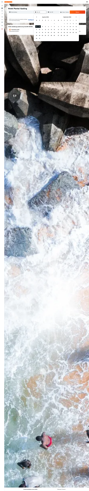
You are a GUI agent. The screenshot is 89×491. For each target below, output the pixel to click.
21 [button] (51, 32)
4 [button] (42, 26)
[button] (2, 2)
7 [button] (51, 26)
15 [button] (54, 29)
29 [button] (54, 35)
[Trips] (2, 25)
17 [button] (39, 32)
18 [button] (42, 32)
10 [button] (39, 29)
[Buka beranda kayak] (8, 2)
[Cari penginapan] (2, 8)
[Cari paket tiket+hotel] (2, 13)
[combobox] (22, 12)
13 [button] (48, 29)
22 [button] (54, 32)
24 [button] (39, 35)
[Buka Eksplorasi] (2, 17)
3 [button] (39, 26)
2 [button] (36, 26)
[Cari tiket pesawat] (2, 5)
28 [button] (51, 35)
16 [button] (36, 32)
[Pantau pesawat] (2, 19)
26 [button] (45, 35)
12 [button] (45, 29)
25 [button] (42, 35)
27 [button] (48, 35)
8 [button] (54, 26)
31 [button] (39, 38)
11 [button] (42, 29)
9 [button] (36, 29)
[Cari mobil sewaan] (2, 11)
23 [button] (36, 35)
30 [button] (36, 38)
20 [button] (48, 32)
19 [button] (45, 32)
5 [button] (45, 26)
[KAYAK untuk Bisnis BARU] (2, 22)
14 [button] (51, 29)
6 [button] (48, 26)
